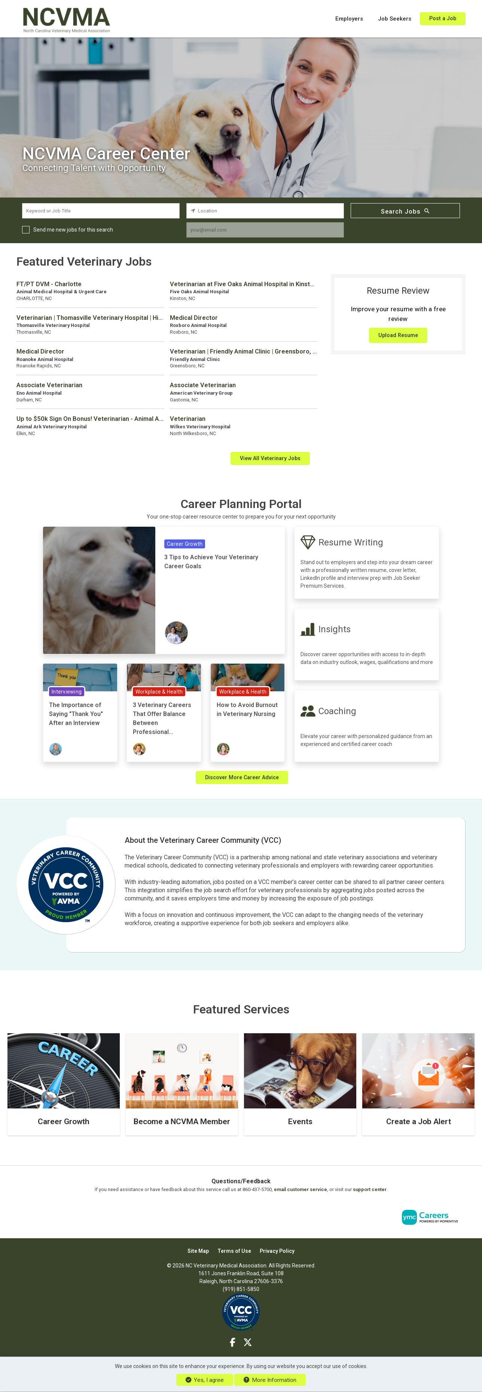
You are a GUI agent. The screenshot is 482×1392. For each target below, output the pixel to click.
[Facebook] (233, 1342)
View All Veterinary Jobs (270, 458)
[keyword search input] (101, 210)
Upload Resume (398, 335)
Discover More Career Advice (242, 777)
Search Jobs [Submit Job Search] (405, 210)
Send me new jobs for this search (73, 230)
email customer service (300, 1189)
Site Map (198, 1251)
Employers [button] (349, 18)
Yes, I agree (205, 1380)
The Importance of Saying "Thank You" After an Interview (76, 713)
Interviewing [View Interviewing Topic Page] (67, 692)
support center (370, 1189)
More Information (270, 1380)
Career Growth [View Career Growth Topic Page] (184, 544)
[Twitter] (247, 1342)
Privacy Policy (277, 1251)
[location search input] (265, 210)
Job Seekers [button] (394, 18)
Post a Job (442, 18)
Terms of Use (234, 1251)
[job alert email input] (265, 230)
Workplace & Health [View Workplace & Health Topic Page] (159, 692)
